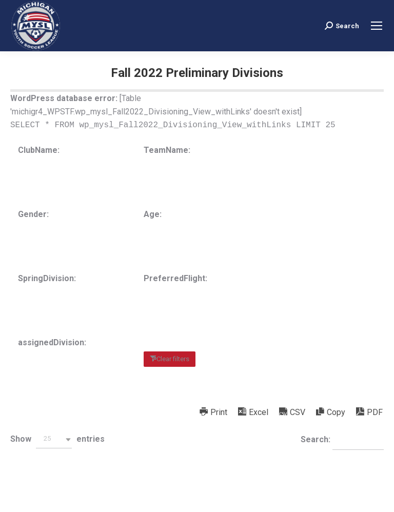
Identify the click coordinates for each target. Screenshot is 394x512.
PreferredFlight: (175, 278)
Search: (342, 440)
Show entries (57, 439)
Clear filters (172, 359)
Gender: (33, 214)
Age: (153, 214)
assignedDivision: (52, 342)
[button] (54, 439)
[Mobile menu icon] (376, 25)
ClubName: (39, 150)
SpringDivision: (47, 278)
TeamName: (167, 150)
